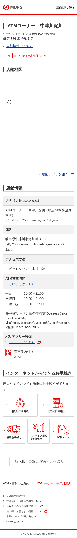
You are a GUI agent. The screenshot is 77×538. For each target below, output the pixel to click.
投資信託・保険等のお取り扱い (23, 501)
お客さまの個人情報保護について (24, 506)
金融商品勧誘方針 (16, 496)
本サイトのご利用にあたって (22, 516)
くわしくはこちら (22, 284)
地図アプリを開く (55, 174)
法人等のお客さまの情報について (24, 511)
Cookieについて (15, 521)
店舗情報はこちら (19, 46)
